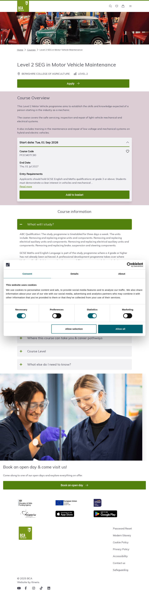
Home (20, 49)
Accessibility (120, 556)
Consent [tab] (27, 273)
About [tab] (121, 273)
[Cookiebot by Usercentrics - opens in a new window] (129, 264)
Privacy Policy (121, 549)
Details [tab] (74, 273)
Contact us (119, 563)
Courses (30, 49)
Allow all (120, 329)
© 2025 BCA (24, 578)
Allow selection (74, 329)
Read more (26, 186)
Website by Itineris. (28, 582)
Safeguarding (120, 569)
